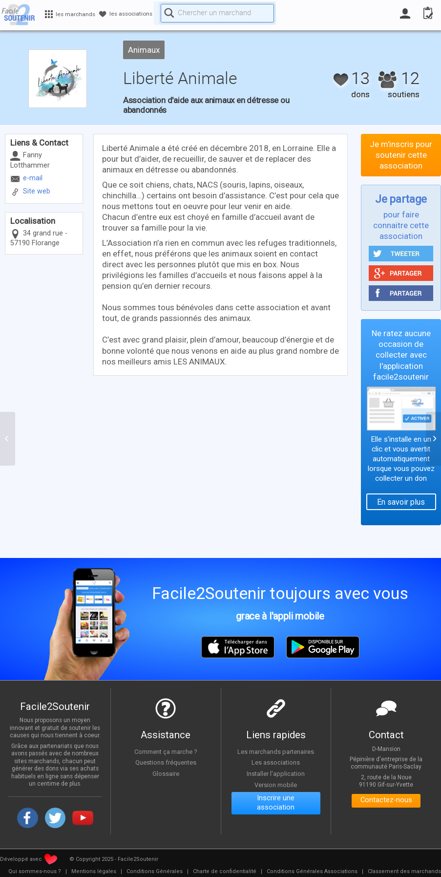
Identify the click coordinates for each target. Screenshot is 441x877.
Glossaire (165, 773)
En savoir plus (401, 502)
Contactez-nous (386, 801)
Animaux (144, 50)
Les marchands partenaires (275, 751)
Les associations (276, 762)
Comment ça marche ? (165, 751)
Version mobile (275, 785)
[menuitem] (34, 871)
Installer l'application (276, 773)
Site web (36, 191)
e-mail (32, 178)
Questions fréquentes (165, 762)
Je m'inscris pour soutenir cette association (401, 155)
